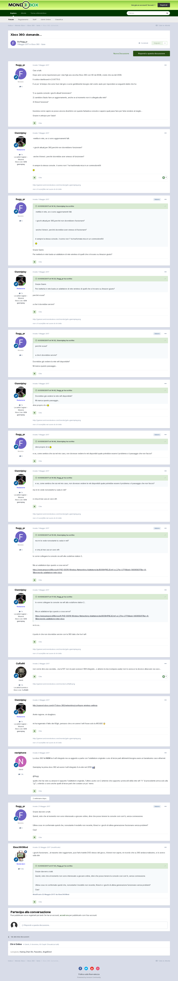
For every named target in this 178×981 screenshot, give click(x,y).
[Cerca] (138, 13)
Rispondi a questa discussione (151, 53)
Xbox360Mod (20, 847)
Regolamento (23, 19)
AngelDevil (47, 952)
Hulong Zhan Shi (26, 952)
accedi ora (64, 915)
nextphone (20, 752)
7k (21, 155)
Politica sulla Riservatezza (89, 974)
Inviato (41, 65)
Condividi (143, 43)
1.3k (20, 774)
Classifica (59, 19)
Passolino (38, 952)
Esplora (13, 14)
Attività (23, 13)
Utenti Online (46, 19)
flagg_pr (23, 42)
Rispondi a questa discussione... (36, 925)
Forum (11, 19)
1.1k (21, 685)
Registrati (163, 5)
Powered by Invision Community (89, 977)
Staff (34, 19)
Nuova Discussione (121, 53)
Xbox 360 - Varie (38, 44)
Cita (40, 123)
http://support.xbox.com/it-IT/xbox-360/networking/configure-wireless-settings (65, 705)
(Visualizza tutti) (53, 944)
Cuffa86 (20, 663)
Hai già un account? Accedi (143, 5)
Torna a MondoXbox (38, 13)
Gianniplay (20, 133)
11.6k (21, 869)
